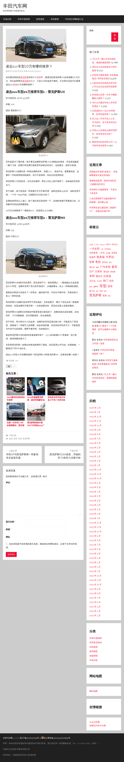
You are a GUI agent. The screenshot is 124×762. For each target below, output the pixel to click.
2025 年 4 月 (95, 452)
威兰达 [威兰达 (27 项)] (92, 267)
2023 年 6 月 (95, 549)
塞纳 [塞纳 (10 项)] (110, 262)
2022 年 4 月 (95, 611)
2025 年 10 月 (95, 425)
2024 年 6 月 (95, 496)
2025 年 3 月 (95, 456)
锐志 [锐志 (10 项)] (97, 291)
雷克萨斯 (24, 77)
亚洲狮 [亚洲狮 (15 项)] (108, 253)
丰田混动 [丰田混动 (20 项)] (107, 249)
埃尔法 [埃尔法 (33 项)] (105, 262)
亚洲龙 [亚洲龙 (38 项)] (114, 253)
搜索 (91, 30)
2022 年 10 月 (95, 584)
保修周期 (93, 656)
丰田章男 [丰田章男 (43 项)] (93, 253)
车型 (39, 77)
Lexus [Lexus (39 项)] (102, 244)
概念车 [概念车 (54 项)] (99, 276)
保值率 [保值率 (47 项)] (92, 257)
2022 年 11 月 (95, 580)
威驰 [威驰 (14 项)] (97, 267)
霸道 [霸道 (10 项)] (109, 296)
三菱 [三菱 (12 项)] (102, 249)
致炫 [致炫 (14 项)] (90, 287)
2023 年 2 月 (95, 567)
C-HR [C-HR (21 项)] (96, 245)
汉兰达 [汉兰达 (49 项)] (92, 281)
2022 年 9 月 (95, 589)
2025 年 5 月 (95, 447)
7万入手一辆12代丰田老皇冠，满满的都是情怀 (104, 378)
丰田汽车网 (15, 6)
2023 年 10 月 (95, 531)
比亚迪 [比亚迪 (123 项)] (107, 276)
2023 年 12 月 (95, 523)
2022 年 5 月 (95, 606)
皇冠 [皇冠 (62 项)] (111, 280)
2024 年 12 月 (95, 469)
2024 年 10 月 (95, 478)
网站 (8, 537)
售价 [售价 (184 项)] (98, 261)
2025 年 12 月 (95, 416)
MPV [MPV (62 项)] (108, 244)
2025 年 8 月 (95, 434)
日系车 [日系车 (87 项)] (98, 271)
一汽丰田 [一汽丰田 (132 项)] (94, 248)
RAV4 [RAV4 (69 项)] (114, 244)
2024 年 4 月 (95, 505)
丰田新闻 (54, 19)
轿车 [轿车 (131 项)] (110, 286)
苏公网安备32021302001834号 (55, 738)
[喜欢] (9, 366)
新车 (28, 81)
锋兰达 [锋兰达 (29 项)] (92, 291)
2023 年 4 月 (95, 558)
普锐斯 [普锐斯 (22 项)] (112, 272)
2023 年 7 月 (95, 545)
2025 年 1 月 (94, 465)
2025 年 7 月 (95, 438)
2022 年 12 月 (95, 575)
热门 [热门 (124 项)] (105, 280)
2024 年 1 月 (94, 518)
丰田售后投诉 (95, 642)
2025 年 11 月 (95, 421)
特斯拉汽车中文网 (97, 725)
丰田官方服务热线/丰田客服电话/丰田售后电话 (105, 364)
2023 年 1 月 (94, 571)
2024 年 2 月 (95, 514)
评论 (8, 482)
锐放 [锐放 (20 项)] (101, 291)
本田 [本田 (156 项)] (92, 276)
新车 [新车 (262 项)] (114, 267)
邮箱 (8, 529)
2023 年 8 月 (95, 540)
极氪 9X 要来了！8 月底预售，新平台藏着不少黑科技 (104, 329)
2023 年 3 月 (95, 562)
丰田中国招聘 (24, 19)
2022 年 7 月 (95, 598)
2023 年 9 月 (95, 536)
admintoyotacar (34, 71)
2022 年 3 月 (95, 615)
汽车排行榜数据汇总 (74, 19)
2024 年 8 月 (95, 487)
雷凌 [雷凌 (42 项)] (105, 295)
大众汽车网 (94, 722)
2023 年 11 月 (95, 527)
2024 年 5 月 (95, 500)
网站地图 (93, 691)
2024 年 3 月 (95, 509)
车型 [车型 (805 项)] (103, 286)
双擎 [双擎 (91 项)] (91, 262)
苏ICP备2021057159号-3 (30, 738)
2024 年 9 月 (95, 483)
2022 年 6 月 (95, 602)
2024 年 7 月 (95, 492)
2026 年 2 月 (95, 408)
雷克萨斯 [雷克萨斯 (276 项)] (95, 295)
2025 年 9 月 (95, 430)
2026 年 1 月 (94, 412)
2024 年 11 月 (95, 474)
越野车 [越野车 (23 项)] (95, 287)
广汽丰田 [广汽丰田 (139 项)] (105, 266)
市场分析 (7, 19)
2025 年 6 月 (95, 443)
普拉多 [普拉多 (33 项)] (106, 271)
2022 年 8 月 (95, 593)
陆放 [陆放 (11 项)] (105, 291)
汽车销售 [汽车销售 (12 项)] (99, 281)
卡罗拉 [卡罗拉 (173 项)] (110, 257)
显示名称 (10, 522)
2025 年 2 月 (95, 461)
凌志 (24, 81)
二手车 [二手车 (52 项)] (102, 253)
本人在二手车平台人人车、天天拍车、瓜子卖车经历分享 (104, 122)
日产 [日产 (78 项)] (91, 271)
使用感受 (40, 19)
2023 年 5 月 (95, 553)
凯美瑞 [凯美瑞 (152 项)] (101, 257)
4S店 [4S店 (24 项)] (91, 245)
